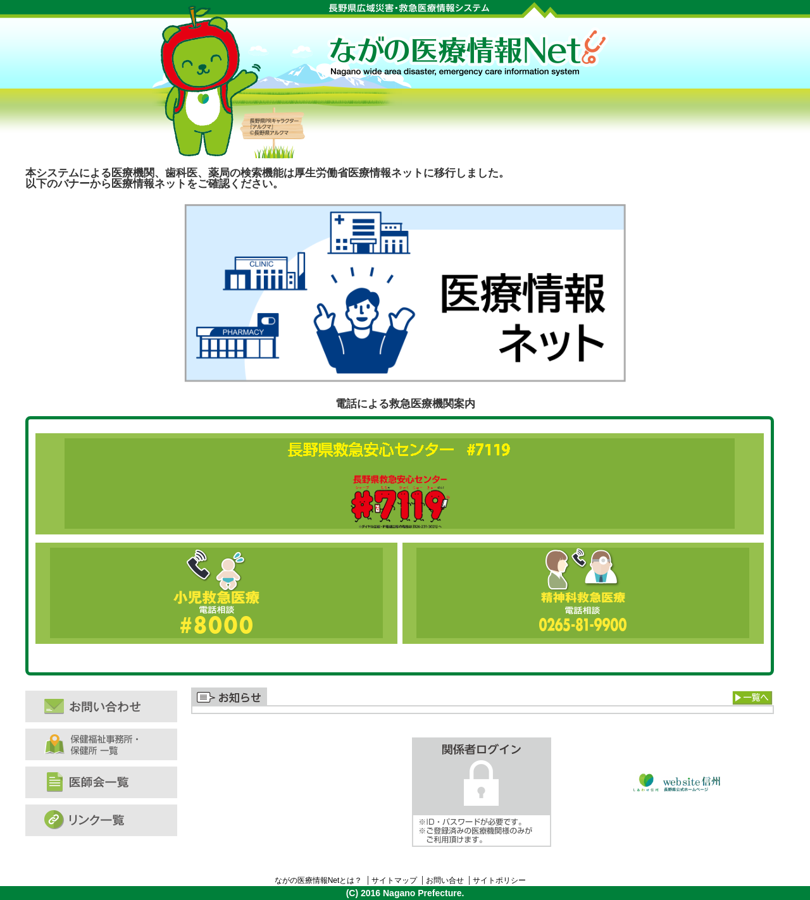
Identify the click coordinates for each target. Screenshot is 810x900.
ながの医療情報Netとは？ (319, 880)
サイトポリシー (499, 880)
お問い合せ (445, 880)
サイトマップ (394, 880)
